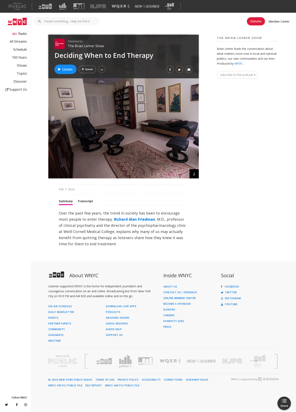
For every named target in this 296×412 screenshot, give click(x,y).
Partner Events (59, 323)
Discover (20, 81)
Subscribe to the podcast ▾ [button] (237, 75)
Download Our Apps (121, 306)
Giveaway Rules (197, 380)
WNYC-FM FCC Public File (65, 385)
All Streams (18, 41)
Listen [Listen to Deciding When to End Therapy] (65, 69)
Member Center (278, 21)
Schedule (20, 49)
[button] (101, 69)
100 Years (19, 57)
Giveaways (56, 335)
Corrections (173, 380)
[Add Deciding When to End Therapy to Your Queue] (87, 69)
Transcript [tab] (85, 201)
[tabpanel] (123, 228)
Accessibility (151, 380)
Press (167, 327)
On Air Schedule (60, 306)
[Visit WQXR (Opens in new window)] (120, 6)
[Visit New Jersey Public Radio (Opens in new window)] (233, 361)
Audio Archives (117, 323)
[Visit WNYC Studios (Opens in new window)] (79, 6)
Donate (256, 21)
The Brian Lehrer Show (86, 46)
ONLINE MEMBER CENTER (179, 298)
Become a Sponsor (177, 304)
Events (53, 318)
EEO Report (94, 385)
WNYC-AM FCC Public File (122, 385)
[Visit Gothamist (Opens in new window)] (63, 6)
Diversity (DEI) (173, 321)
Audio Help (114, 329)
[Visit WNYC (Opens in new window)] (45, 6)
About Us (170, 286)
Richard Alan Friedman (134, 219)
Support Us (16, 89)
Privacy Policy (128, 380)
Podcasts (113, 312)
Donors (169, 309)
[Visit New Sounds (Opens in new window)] (147, 6)
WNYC (238, 63)
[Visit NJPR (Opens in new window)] (98, 6)
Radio (22, 33)
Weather (54, 341)
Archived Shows (118, 318)
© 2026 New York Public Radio (70, 380)
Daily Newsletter (61, 312)
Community (56, 329)
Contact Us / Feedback (180, 292)
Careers (169, 315)
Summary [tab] (66, 201)
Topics (22, 73)
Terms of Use (104, 380)
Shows (22, 65)
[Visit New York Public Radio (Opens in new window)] (62, 361)
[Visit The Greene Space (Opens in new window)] (169, 6)
